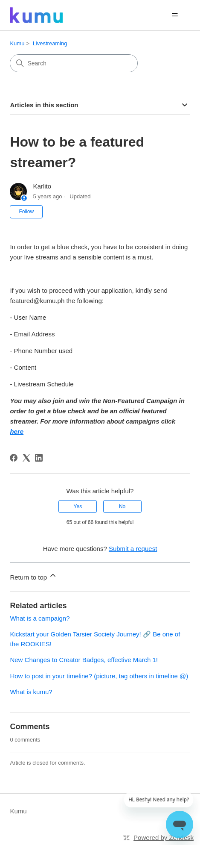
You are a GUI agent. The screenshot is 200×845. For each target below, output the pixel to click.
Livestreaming (50, 43)
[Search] (73, 63)
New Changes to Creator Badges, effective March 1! (84, 659)
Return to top (33, 576)
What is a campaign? (40, 618)
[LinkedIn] (39, 458)
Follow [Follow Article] (26, 212)
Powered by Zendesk (163, 837)
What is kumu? (31, 691)
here (16, 431)
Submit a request (133, 548)
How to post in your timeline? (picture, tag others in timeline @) (99, 676)
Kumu (17, 43)
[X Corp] (26, 458)
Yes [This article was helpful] (78, 506)
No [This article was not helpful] (122, 506)
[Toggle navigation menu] (175, 15)
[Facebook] (13, 458)
